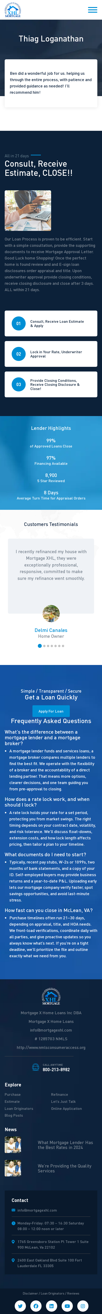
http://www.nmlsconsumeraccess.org (51, 1047)
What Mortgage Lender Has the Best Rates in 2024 (65, 1144)
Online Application (66, 1108)
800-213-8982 (56, 1067)
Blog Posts (14, 1115)
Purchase (13, 1094)
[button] (39, 646)
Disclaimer (30, 1293)
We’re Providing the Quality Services (64, 1168)
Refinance (59, 1094)
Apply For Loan (51, 711)
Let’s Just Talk (63, 1101)
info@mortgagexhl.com (51, 1029)
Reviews (73, 1293)
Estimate (12, 1101)
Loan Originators (19, 1108)
